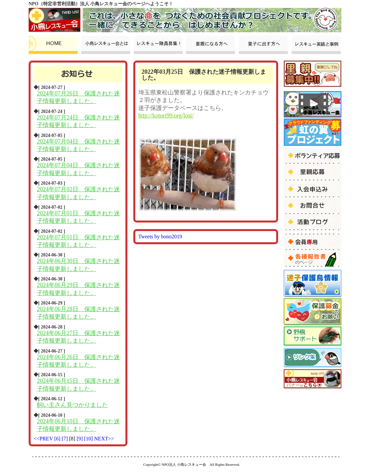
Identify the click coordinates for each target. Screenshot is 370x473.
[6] (58, 438)
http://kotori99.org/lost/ (166, 115)
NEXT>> (104, 438)
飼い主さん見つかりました (72, 405)
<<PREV (43, 438)
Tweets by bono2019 (160, 236)
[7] (65, 438)
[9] (80, 438)
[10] (89, 438)
